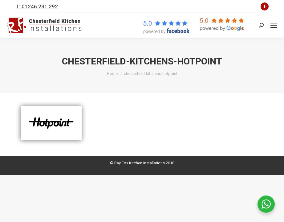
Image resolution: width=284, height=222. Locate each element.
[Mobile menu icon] (274, 25)
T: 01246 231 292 (36, 6)
